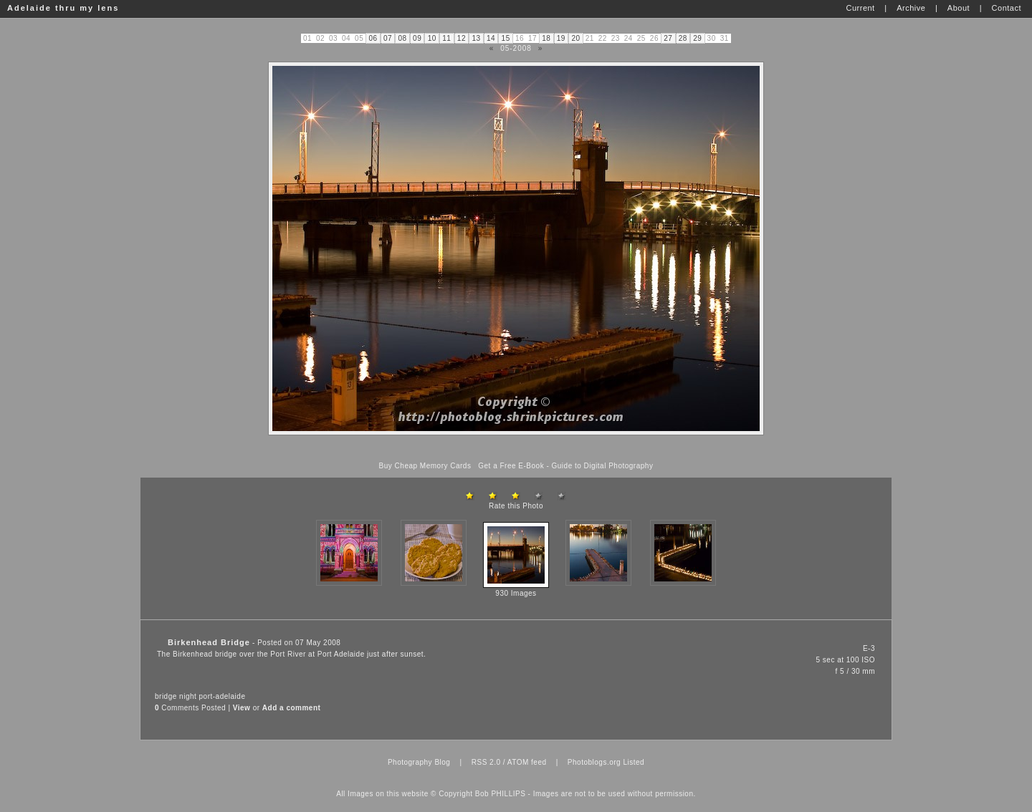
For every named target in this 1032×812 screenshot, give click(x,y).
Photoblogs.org (594, 762)
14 (491, 38)
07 (387, 38)
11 (446, 38)
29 (697, 38)
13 (476, 38)
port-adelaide (222, 696)
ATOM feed (527, 762)
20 (575, 38)
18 (546, 38)
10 (432, 38)
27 (668, 38)
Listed (633, 762)
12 (461, 38)
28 (683, 38)
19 (561, 38)
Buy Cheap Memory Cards (425, 466)
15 (506, 38)
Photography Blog (419, 762)
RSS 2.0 (486, 762)
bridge (166, 696)
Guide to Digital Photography (603, 466)
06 (372, 38)
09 (417, 38)
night (187, 696)
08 (402, 38)
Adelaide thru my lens (63, 8)
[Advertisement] (516, 448)
